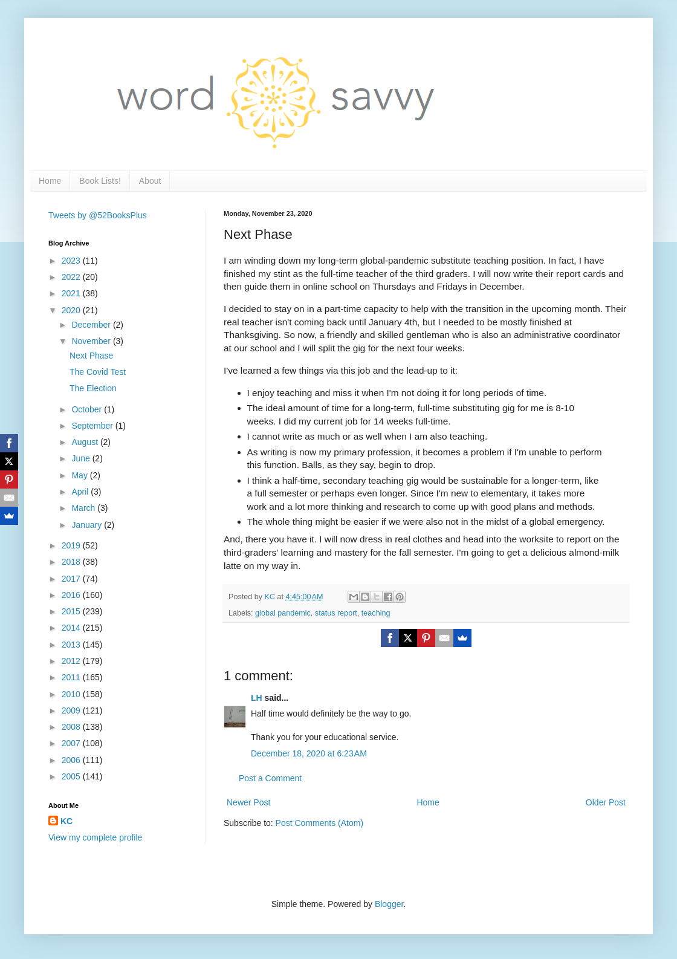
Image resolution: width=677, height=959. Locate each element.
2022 (72, 277)
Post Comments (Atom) (319, 823)
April (81, 491)
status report (336, 613)
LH (256, 698)
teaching (375, 613)
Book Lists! (99, 181)
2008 (72, 727)
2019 (72, 545)
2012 (72, 661)
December (91, 325)
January (87, 525)
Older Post (606, 802)
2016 (72, 595)
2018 (72, 562)
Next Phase (91, 355)
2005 (72, 776)
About (150, 181)
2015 (72, 611)
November (91, 341)
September (93, 426)
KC (66, 821)
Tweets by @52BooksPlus (97, 215)
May (80, 475)
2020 (72, 310)
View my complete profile (95, 837)
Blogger (389, 904)
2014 (72, 627)
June (81, 458)
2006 (72, 760)
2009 (72, 710)
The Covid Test (98, 372)
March (84, 508)
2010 (72, 694)
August (85, 442)
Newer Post (248, 802)
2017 (72, 579)
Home (50, 181)
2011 (72, 677)
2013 (72, 644)
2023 (72, 260)
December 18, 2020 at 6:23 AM (309, 753)
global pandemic (283, 613)
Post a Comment (270, 778)
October (87, 409)
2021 (72, 293)
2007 (72, 743)
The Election (93, 388)
